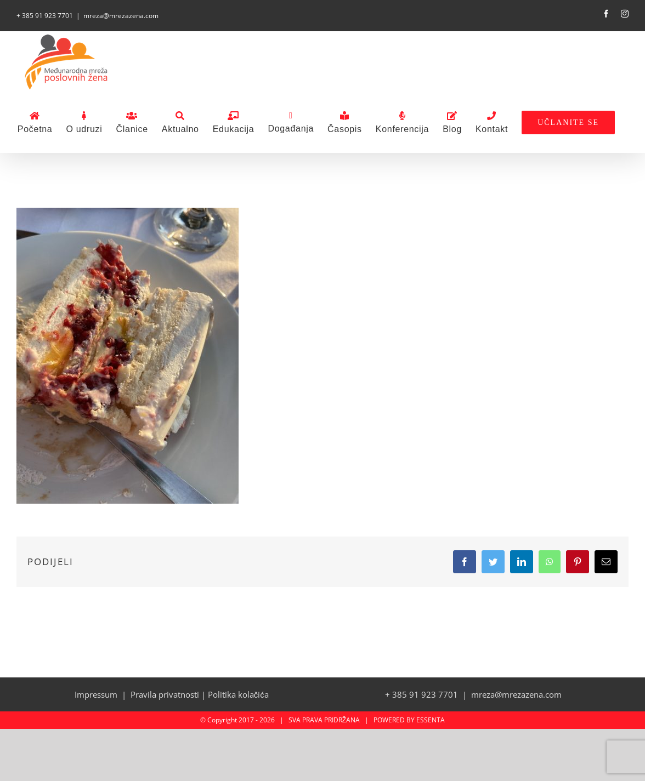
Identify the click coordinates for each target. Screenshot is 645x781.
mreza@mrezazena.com (121, 15)
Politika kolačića (238, 694)
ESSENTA (430, 720)
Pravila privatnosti (165, 694)
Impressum (96, 694)
